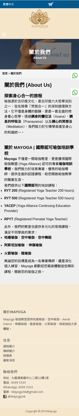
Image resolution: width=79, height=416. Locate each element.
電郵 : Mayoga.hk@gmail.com (23, 392)
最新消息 (9, 360)
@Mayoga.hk (14, 396)
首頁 (5, 73)
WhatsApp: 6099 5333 (18, 387)
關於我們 (16, 73)
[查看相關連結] (54, 85)
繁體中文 (8, 4)
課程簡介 (9, 346)
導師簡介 (9, 351)
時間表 (7, 356)
